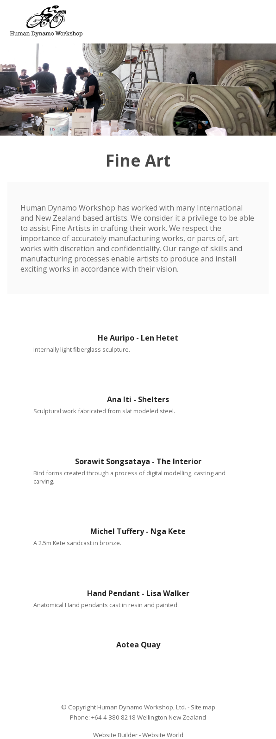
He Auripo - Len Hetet (138, 338)
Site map (203, 707)
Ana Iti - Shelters (138, 399)
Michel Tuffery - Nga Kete (138, 531)
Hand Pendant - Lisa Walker (138, 593)
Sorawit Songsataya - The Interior (138, 461)
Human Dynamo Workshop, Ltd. (141, 707)
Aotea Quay (138, 645)
